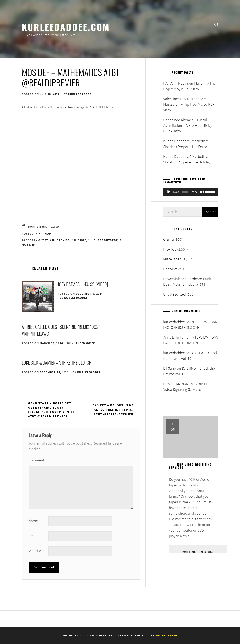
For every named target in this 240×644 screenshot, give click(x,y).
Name (33, 520)
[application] (190, 192)
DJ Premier (61, 240)
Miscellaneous (174, 259)
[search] (216, 24)
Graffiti (168, 239)
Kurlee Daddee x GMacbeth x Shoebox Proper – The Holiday (187, 159)
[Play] (169, 192)
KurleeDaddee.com (66, 26)
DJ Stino (169, 368)
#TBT (44, 240)
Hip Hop (80, 240)
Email (33, 535)
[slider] (185, 192)
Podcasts (170, 268)
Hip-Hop (44, 233)
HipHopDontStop (103, 240)
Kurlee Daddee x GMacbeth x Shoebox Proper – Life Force (185, 144)
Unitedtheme (167, 635)
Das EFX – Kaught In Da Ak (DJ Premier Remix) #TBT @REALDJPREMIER (113, 409)
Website (35, 550)
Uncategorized (174, 294)
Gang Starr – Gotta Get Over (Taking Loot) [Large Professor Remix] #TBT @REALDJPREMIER (51, 409)
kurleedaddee (80, 94)
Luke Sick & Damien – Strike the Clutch (57, 362)
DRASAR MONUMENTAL (180, 383)
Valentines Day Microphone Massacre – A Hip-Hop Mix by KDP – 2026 (190, 104)
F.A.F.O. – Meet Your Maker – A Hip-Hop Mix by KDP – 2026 (189, 86)
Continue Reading (198, 551)
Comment (38, 460)
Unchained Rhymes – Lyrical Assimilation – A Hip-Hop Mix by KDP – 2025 (187, 125)
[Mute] (202, 192)
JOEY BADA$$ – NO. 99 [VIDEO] (83, 284)
